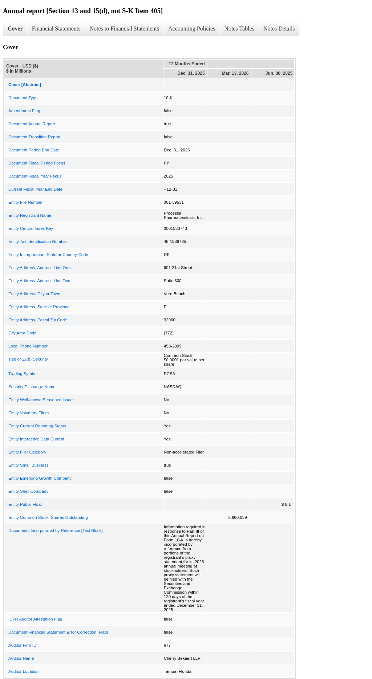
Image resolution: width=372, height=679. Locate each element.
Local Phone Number (28, 346)
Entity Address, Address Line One (39, 267)
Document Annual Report (31, 124)
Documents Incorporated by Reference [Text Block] (55, 530)
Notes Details (279, 28)
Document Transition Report (34, 137)
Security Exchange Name (32, 387)
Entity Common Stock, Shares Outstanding (48, 517)
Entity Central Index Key (30, 228)
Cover (15, 28)
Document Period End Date (33, 150)
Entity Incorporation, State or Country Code (48, 254)
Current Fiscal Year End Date (35, 189)
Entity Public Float (25, 504)
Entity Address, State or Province (38, 307)
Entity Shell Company (28, 491)
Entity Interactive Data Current (36, 439)
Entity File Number (25, 202)
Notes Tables (239, 28)
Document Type (22, 97)
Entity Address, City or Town (34, 294)
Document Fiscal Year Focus (34, 176)
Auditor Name (21, 658)
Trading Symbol (22, 373)
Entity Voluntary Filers (28, 413)
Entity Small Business (28, 465)
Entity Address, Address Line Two (39, 280)
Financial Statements (56, 28)
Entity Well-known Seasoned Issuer (41, 400)
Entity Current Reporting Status (37, 426)
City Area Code (22, 333)
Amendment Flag (24, 111)
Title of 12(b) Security (28, 359)
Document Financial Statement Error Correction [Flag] (58, 632)
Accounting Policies (191, 28)
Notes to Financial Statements (124, 28)
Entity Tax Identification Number (37, 241)
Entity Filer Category (27, 452)
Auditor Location (23, 671)
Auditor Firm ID (22, 645)
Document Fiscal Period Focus (36, 163)
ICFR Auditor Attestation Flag (35, 619)
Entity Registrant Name (29, 215)
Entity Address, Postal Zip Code (37, 320)
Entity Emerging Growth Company (40, 478)
